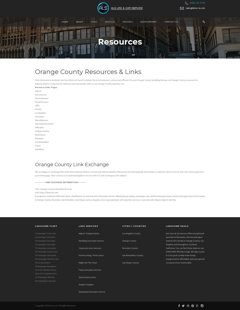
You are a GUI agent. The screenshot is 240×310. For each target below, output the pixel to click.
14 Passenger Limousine (45, 255)
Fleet (94, 22)
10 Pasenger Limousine (45, 244)
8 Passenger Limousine (45, 241)
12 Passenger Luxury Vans (46, 252)
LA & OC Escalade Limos (46, 274)
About (79, 22)
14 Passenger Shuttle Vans (47, 259)
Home (65, 22)
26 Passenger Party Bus (45, 281)
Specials (128, 22)
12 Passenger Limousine (45, 248)
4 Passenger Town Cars (45, 233)
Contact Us (171, 22)
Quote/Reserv (148, 22)
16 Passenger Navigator (45, 266)
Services (110, 22)
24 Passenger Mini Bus (45, 277)
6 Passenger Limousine (45, 237)
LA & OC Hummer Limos (45, 270)
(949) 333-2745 (197, 3)
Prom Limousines (42, 263)
